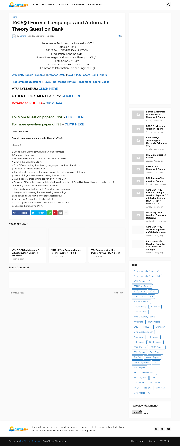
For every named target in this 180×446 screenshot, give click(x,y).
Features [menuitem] (47, 5)
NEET (154, 378)
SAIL (136, 327)
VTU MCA (160, 388)
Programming (140, 306)
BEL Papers (139, 342)
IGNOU (153, 291)
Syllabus (40, 74)
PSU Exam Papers (142, 286)
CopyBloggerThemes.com (55, 441)
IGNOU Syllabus (141, 362)
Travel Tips (49, 81)
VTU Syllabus (140, 312)
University (160, 327)
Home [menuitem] (35, 5)
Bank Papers (99, 74)
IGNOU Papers (152, 357)
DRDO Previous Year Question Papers (156, 127)
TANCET (147, 327)
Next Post (118, 293)
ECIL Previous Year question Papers (155, 179)
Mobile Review (67, 81)
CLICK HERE (48, 89)
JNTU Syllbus (140, 378)
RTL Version (165, 441)
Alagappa (138, 337)
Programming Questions (26, 81)
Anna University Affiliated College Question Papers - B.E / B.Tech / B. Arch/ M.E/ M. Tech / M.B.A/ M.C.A (157, 197)
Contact (153, 441)
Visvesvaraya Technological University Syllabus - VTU (156, 141)
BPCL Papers (140, 347)
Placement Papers (89, 81)
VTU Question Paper (143, 332)
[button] (168, 4)
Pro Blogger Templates (30, 441)
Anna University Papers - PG (147, 276)
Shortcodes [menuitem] (95, 5)
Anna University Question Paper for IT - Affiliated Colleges (157, 230)
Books (105, 81)
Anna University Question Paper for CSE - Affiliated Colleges (155, 245)
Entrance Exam (56, 74)
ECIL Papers (139, 352)
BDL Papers (153, 337)
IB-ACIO (137, 357)
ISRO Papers (139, 367)
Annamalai (138, 322)
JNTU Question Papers (144, 372)
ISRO (156, 362)
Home (14, 17)
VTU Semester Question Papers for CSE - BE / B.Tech (105, 251)
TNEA (136, 388)
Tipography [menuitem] (78, 5)
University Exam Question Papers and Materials (156, 215)
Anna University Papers (144, 317)
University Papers (22, 74)
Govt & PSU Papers (78, 74)
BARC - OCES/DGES (143, 296)
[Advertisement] (153, 58)
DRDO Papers (157, 347)
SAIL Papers (155, 383)
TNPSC (147, 388)
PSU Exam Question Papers (156, 156)
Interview (155, 306)
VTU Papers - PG (142, 393)
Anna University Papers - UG (147, 271)
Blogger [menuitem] (63, 5)
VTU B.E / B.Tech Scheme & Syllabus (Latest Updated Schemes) (26, 253)
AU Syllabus (139, 291)
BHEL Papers (155, 342)
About (143, 441)
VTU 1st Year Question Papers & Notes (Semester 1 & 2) (66, 251)
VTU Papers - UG (142, 281)
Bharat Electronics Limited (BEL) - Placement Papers (155, 115)
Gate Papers (155, 352)
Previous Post (17, 293)
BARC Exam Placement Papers (155, 168)
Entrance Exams (141, 301)
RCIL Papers (139, 383)
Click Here (54, 103)
